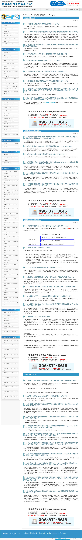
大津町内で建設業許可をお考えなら (11, 387)
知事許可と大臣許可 (8, 55)
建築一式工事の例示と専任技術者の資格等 (11, 177)
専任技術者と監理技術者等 (9, 105)
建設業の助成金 (7, 328)
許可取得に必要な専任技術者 (10, 76)
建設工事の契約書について (9, 315)
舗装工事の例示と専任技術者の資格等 (11, 228)
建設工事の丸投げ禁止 (8, 326)
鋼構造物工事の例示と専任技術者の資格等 (11, 219)
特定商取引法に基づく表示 (9, 43)
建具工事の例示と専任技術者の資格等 (11, 284)
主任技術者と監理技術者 (9, 102)
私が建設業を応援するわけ (9, 38)
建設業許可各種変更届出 (9, 121)
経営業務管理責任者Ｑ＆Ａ (32, 131)
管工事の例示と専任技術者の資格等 (11, 209)
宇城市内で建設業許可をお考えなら (11, 373)
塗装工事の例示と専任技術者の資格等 (11, 247)
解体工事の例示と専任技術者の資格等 (11, 303)
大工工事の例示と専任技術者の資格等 (11, 181)
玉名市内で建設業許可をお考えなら (11, 364)
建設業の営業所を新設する (9, 126)
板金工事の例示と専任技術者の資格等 (11, 237)
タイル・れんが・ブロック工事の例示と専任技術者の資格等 (11, 214)
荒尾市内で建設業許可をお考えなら (11, 369)
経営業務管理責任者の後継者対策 (11, 134)
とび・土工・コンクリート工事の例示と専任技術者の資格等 (11, 191)
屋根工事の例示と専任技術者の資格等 (11, 195)
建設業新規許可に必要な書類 (10, 88)
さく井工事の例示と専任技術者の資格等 (11, 279)
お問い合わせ (7, 41)
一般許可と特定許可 (8, 58)
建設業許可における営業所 (9, 68)
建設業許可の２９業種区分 (9, 66)
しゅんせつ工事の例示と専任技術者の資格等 (11, 233)
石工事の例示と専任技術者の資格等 (11, 200)
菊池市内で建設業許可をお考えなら (11, 355)
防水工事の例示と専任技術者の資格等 (11, 251)
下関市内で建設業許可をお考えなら (11, 397)
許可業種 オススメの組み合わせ (11, 86)
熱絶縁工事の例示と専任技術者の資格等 (11, 265)
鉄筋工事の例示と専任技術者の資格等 (11, 223)
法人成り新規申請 (8, 129)
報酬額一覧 (60, 9)
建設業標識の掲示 (8, 320)
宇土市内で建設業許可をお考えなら (11, 350)
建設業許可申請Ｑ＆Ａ (31, 374)
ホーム (7, 9)
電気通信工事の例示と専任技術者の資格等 (11, 270)
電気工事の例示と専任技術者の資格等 (11, 205)
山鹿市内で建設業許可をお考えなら (11, 359)
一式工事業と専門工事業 (9, 63)
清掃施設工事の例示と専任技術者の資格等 (11, 298)
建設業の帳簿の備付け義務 (9, 318)
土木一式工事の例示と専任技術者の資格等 (11, 172)
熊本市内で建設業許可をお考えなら (11, 341)
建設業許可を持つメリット (9, 52)
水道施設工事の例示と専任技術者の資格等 (11, 289)
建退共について (7, 323)
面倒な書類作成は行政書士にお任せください (11, 92)
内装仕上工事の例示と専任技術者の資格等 (11, 256)
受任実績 (34, 9)
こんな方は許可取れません (9, 83)
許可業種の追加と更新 (8, 115)
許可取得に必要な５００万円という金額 (11, 79)
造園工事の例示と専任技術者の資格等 (11, 275)
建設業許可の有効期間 (8, 60)
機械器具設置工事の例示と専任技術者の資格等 (11, 261)
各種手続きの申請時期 (8, 118)
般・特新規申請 (7, 113)
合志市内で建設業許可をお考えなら (11, 345)
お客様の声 (47, 9)
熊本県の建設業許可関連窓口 (10, 331)
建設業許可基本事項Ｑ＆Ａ (32, 220)
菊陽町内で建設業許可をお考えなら (11, 383)
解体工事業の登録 (8, 132)
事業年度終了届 (7, 123)
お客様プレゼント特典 (73, 9)
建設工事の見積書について (9, 312)
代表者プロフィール (21, 9)
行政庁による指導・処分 (9, 107)
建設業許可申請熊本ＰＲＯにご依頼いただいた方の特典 (11, 34)
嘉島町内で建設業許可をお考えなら (11, 392)
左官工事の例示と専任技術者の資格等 (11, 186)
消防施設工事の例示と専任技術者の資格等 (11, 293)
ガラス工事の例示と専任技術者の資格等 (11, 242)
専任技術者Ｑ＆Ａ (29, 18)
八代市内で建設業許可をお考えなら (11, 378)
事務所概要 (6, 25)
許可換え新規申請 (8, 110)
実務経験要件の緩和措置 (49, 102)
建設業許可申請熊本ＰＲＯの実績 (11, 143)
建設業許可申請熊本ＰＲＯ (23, 4)
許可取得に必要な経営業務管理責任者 (11, 72)
